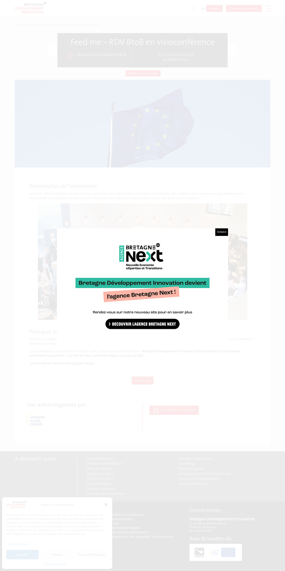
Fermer (221, 232)
